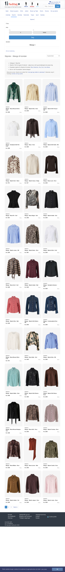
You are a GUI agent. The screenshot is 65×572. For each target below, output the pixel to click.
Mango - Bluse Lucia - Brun (49, 180)
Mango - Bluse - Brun (30, 144)
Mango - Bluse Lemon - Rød (31, 465)
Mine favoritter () (54, 2)
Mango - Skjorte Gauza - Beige (32, 180)
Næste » (15, 507)
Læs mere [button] (44, 569)
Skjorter (14, 15)
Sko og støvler (54, 11)
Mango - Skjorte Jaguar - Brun (32, 500)
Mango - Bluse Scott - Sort (12, 285)
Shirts (21, 11)
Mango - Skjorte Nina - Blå (49, 357)
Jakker (26, 11)
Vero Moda (47, 67)
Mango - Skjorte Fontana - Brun (50, 429)
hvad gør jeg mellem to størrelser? (36, 72)
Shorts (41, 11)
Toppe (32, 15)
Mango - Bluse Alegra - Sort (31, 215)
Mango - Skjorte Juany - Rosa (50, 500)
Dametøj (20, 15)
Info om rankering (10, 51)
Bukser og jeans (14, 11)
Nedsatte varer (54, 3)
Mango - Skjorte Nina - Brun (31, 108)
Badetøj (42, 15)
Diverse (47, 11)
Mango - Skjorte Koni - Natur (12, 180)
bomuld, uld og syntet (17, 73)
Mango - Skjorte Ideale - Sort (50, 215)
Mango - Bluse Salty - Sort (31, 357)
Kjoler (7, 11)
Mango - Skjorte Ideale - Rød (31, 285)
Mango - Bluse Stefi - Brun (31, 429)
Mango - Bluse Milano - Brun (12, 465)
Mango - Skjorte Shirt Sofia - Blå (51, 144)
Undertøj (8, 15)
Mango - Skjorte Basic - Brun (31, 250)
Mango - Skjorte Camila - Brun (50, 465)
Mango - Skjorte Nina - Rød (12, 321)
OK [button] (57, 569)
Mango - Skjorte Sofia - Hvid (50, 250)
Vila (40, 67)
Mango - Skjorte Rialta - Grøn (12, 393)
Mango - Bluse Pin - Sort (11, 215)
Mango (33, 45)
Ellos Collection (34, 67)
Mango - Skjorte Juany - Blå (12, 250)
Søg (57, 6)
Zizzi (42, 67)
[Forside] (12, 3)
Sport (37, 15)
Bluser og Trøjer (34, 11)
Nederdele (26, 15)
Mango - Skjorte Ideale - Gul (12, 500)
